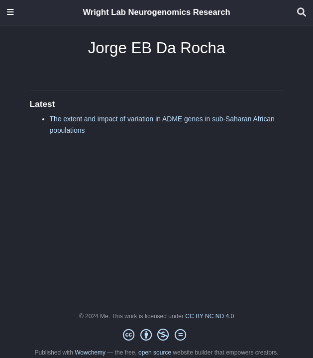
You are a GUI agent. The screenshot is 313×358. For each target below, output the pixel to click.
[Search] (301, 12)
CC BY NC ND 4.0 (209, 316)
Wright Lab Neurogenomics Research (156, 12)
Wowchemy (90, 352)
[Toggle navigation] (10, 12)
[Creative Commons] (156, 335)
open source (154, 352)
